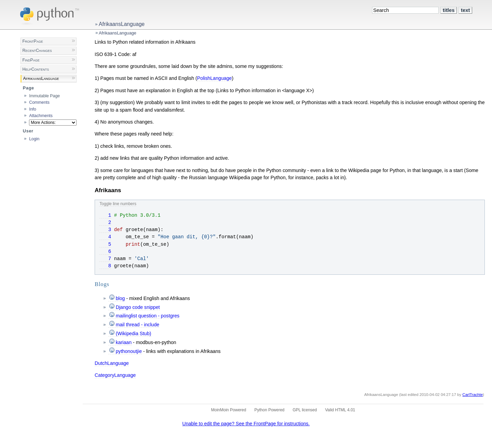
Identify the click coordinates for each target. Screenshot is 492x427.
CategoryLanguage (115, 375)
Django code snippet (138, 307)
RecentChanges (37, 50)
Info (32, 109)
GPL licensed (305, 410)
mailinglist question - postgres (147, 315)
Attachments (41, 115)
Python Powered (269, 410)
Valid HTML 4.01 (340, 410)
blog (120, 298)
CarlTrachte (472, 395)
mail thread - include (137, 324)
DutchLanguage (112, 363)
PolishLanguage (214, 78)
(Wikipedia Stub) (133, 333)
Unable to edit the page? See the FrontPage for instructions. (246, 423)
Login (34, 139)
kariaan (124, 342)
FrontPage (32, 41)
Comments (39, 102)
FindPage (30, 60)
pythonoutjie (129, 351)
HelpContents (35, 69)
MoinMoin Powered (228, 410)
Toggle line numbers (117, 203)
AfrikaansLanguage (122, 24)
